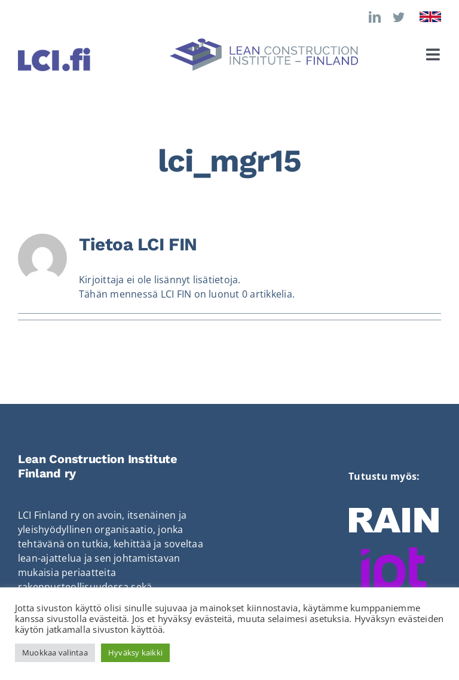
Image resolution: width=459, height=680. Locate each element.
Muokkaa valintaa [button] (55, 652)
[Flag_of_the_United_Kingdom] (430, 16)
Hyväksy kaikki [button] (135, 652)
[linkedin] (375, 17)
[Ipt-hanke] (394, 552)
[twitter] (399, 17)
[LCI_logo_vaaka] (264, 43)
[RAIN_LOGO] (394, 512)
